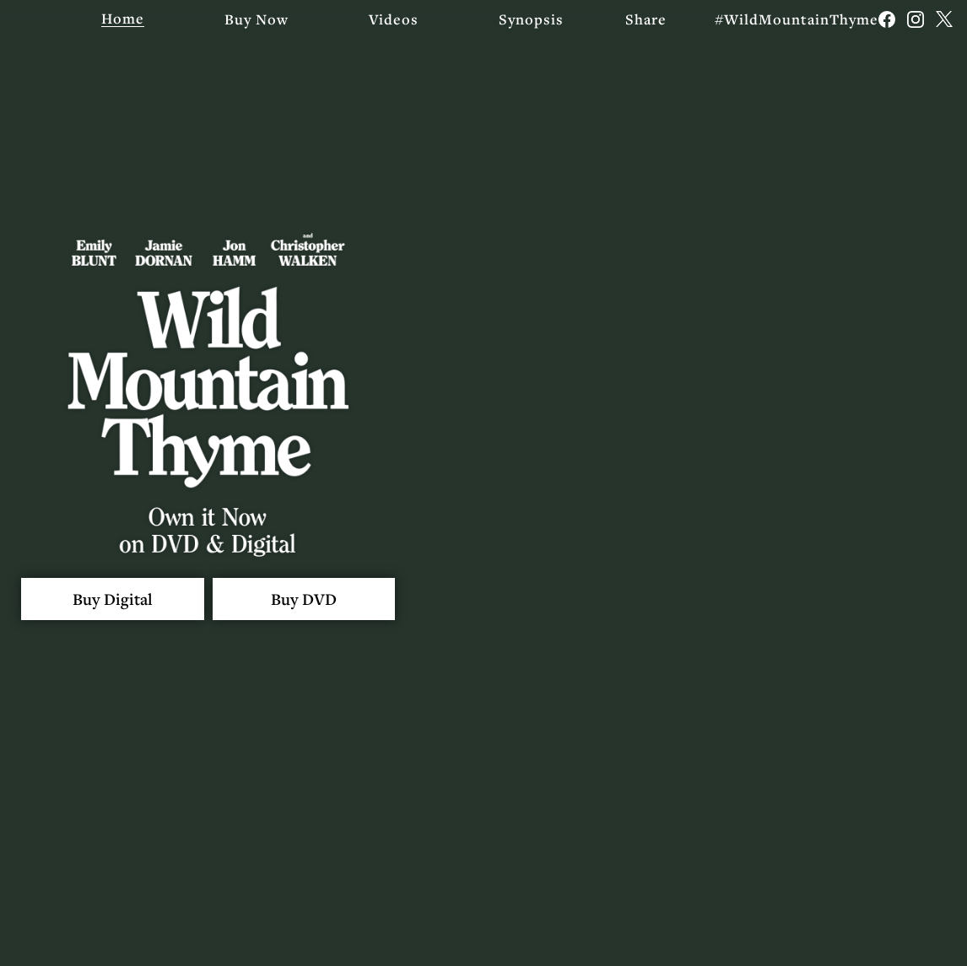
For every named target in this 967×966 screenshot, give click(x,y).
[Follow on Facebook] (886, 19)
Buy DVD (325, 599)
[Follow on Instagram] (915, 19)
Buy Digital (119, 599)
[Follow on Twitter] (944, 19)
